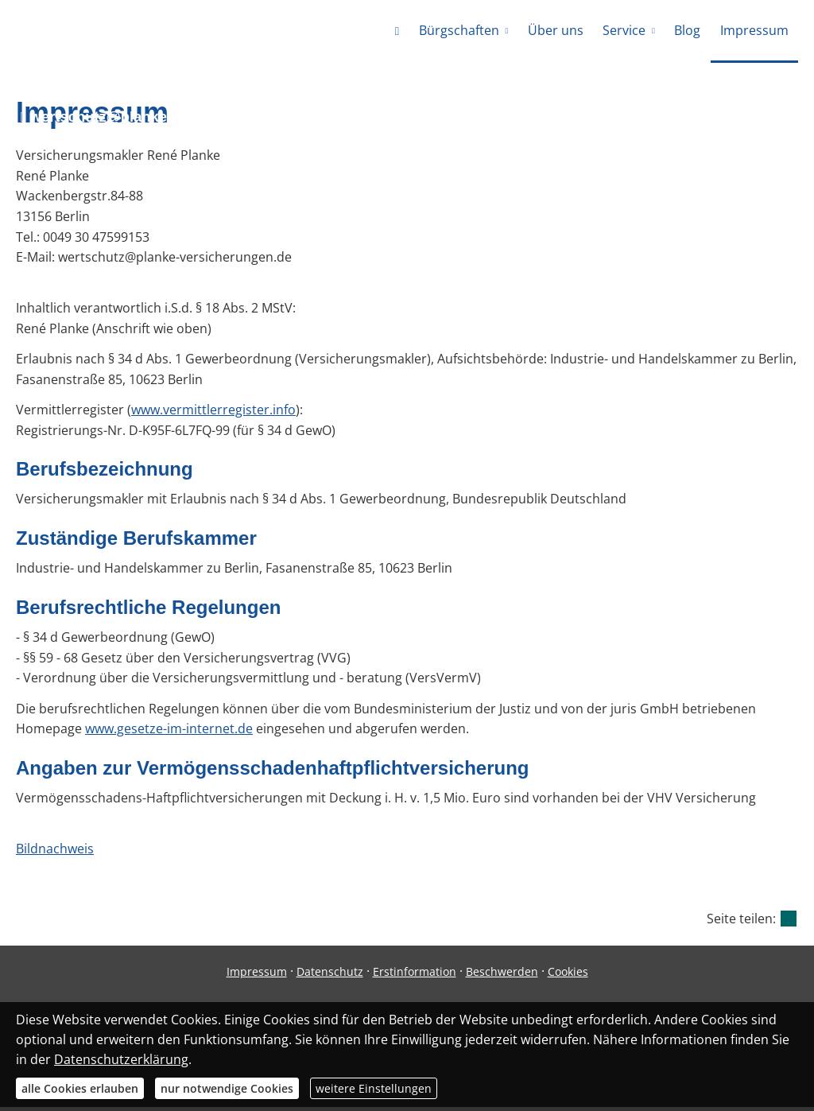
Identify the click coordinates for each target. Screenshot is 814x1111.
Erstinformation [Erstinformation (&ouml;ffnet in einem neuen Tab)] (414, 975)
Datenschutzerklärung (121, 1059)
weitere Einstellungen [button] (374, 1088)
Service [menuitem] (624, 30)
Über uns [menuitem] (556, 30)
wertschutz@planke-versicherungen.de (166, 120)
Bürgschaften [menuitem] (461, 30)
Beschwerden (502, 975)
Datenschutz (330, 975)
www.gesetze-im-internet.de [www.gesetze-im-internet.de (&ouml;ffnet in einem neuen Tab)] (169, 732)
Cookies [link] (568, 975)
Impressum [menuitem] (754, 30)
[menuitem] (398, 32)
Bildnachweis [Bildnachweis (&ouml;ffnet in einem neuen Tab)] (55, 852)
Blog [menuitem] (688, 30)
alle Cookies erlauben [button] (79, 1088)
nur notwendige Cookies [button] (227, 1088)
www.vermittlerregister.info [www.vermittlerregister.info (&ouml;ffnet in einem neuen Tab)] (213, 413)
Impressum (257, 975)
